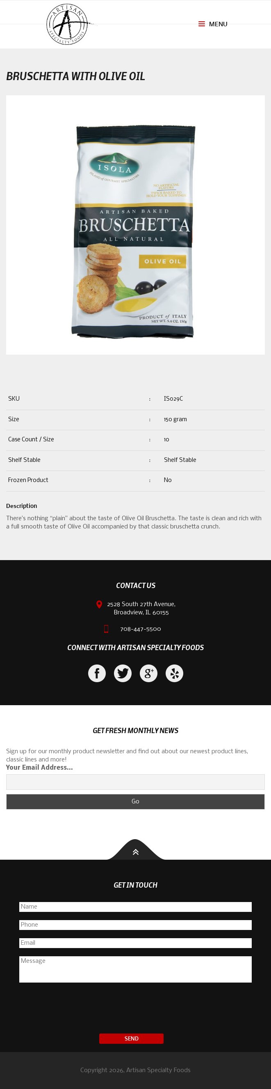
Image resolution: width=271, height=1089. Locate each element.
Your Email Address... (39, 768)
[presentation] (135, 1009)
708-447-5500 (140, 629)
